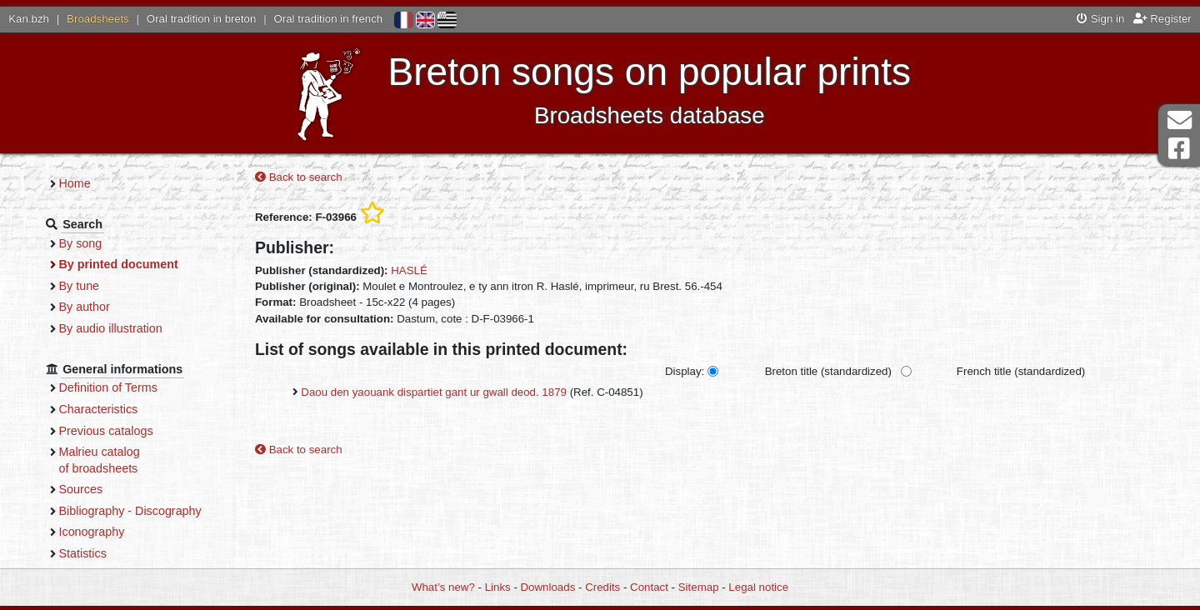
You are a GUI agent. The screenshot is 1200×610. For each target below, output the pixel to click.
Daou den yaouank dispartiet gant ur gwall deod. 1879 (459, 394)
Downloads (548, 587)
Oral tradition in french (327, 18)
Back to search (324, 178)
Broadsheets (98, 18)
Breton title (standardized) (853, 373)
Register (1162, 18)
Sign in (1100, 18)
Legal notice (758, 587)
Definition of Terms (137, 387)
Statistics (112, 553)
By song (110, 243)
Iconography (121, 531)
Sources (110, 489)
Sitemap (698, 587)
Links (498, 587)
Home (104, 183)
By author (113, 306)
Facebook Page (1179, 149)
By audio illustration (140, 328)
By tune (108, 285)
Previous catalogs (135, 431)
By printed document (148, 264)
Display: (709, 373)
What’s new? (443, 587)
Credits (602, 587)
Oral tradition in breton (202, 18)
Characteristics (128, 409)
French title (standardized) (1046, 373)
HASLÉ (434, 271)
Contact (649, 587)
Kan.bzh (28, 18)
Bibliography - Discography (159, 511)
